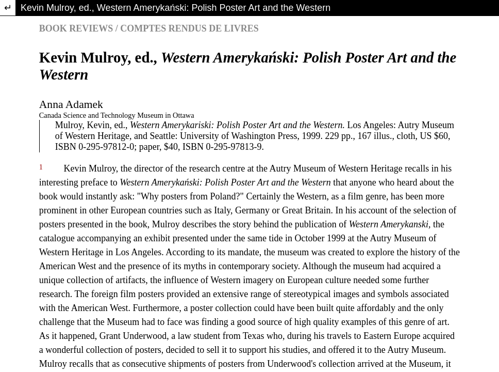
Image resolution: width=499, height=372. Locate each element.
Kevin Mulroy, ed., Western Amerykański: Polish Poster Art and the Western (175, 8)
